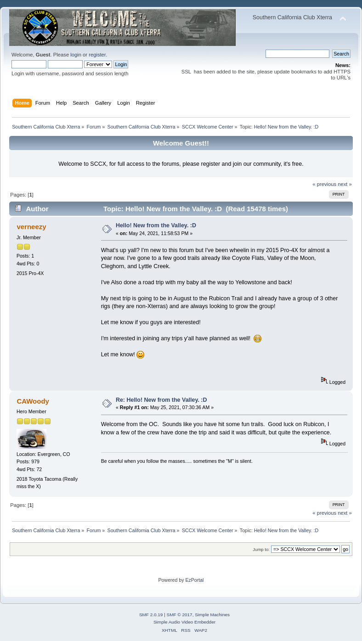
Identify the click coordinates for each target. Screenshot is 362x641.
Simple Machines (212, 614)
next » (345, 184)
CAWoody (33, 401)
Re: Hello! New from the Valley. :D (161, 400)
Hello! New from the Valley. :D (156, 225)
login (75, 54)
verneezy (31, 227)
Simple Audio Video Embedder (184, 621)
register (97, 54)
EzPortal (194, 580)
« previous (324, 184)
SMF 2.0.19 (151, 614)
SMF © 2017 (179, 614)
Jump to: (261, 549)
